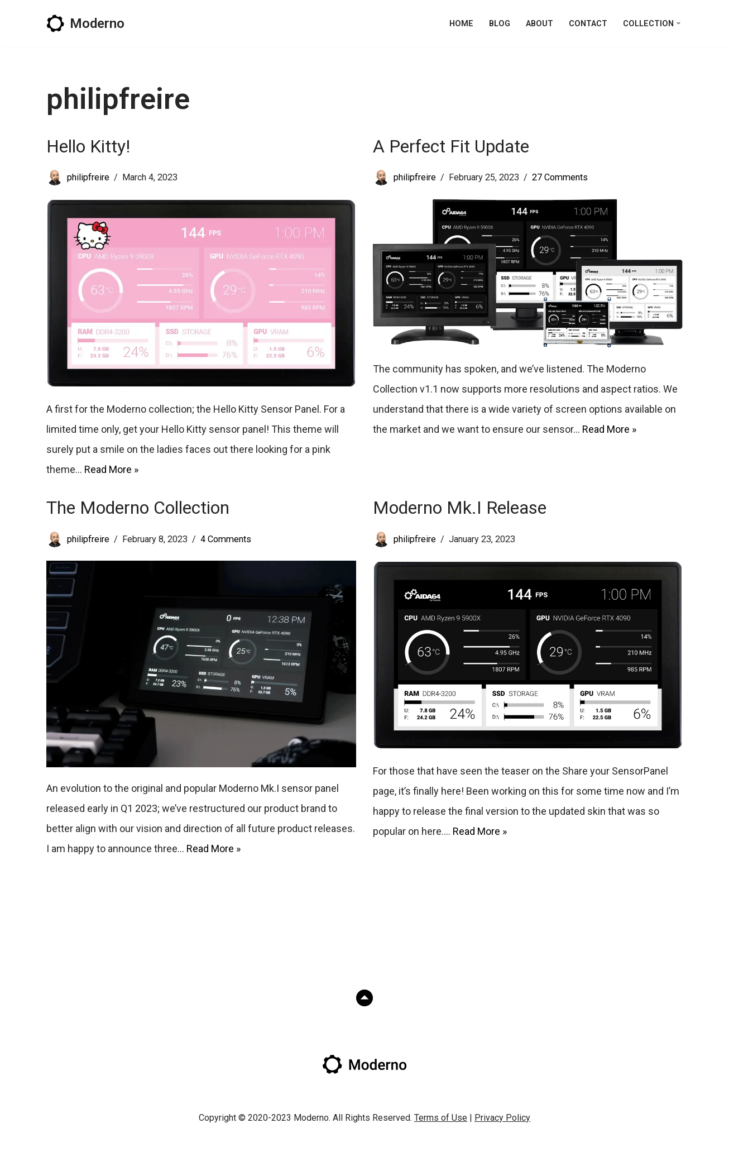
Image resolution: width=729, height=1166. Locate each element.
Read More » (111, 469)
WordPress (156, 1149)
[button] (678, 23)
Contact (588, 23)
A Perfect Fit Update (451, 146)
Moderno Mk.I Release (459, 507)
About (539, 23)
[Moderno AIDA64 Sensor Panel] (85, 23)
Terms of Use (440, 1117)
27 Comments (560, 177)
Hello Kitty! (88, 146)
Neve (58, 1149)
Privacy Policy (502, 1117)
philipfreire (88, 177)
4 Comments (225, 539)
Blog (499, 23)
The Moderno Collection (137, 507)
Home (461, 23)
